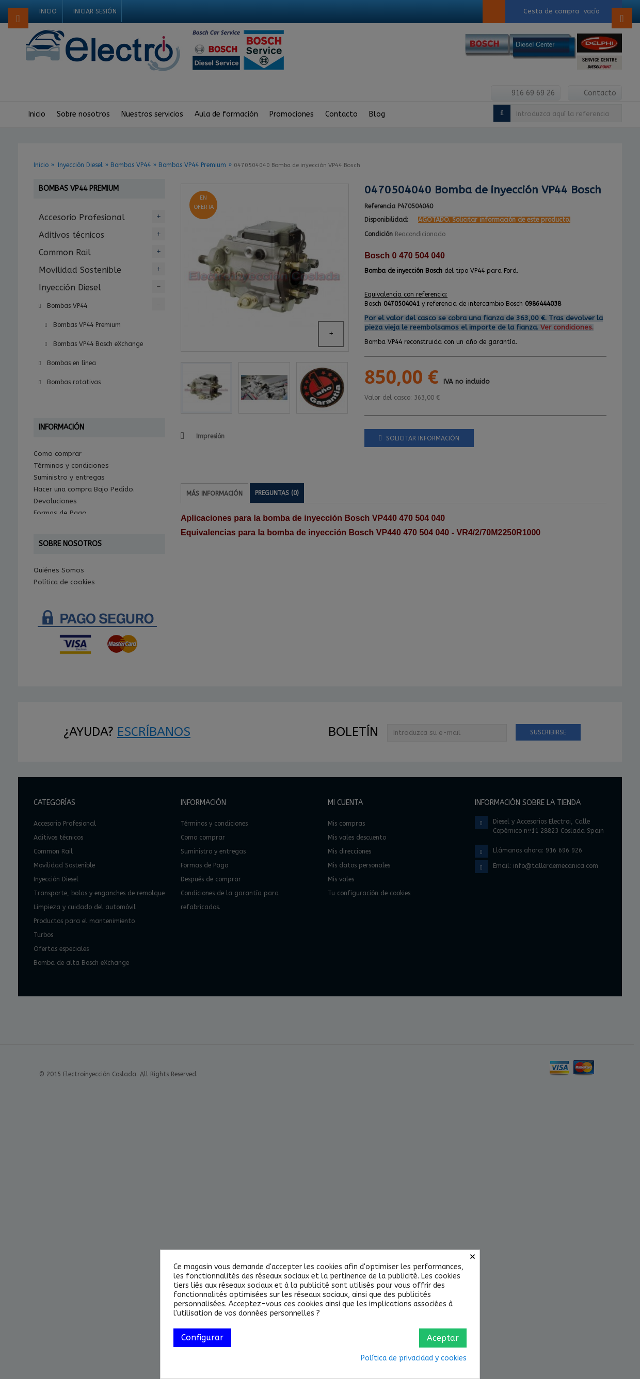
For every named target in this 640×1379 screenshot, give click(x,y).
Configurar (202, 1337)
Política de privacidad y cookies (414, 1358)
